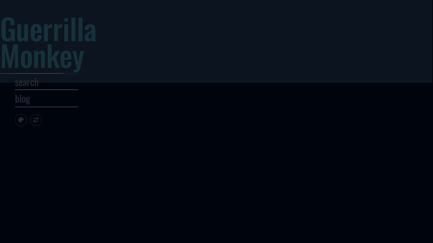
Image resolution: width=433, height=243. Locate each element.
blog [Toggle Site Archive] (46, 117)
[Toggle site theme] (45, 138)
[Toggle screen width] (60, 138)
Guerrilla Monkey (72, 48)
